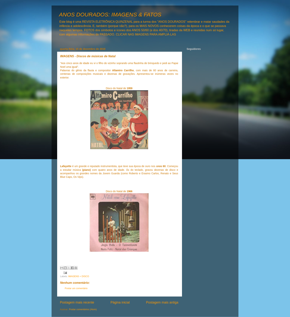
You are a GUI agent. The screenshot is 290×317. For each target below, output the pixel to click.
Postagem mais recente (77, 302)
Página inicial (120, 302)
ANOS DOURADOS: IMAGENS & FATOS (110, 14)
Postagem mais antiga (162, 302)
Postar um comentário (76, 288)
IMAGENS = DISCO (78, 276)
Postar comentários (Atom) (83, 309)
